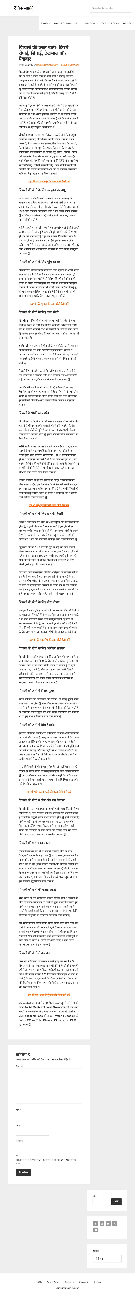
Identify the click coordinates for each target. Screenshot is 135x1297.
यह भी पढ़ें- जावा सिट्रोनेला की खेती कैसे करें (49, 995)
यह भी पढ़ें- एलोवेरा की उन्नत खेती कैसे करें (49, 505)
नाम (18, 1110)
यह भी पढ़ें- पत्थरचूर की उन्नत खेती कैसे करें (49, 181)
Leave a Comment (70, 65)
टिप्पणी (19, 1066)
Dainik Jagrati (24, 8)
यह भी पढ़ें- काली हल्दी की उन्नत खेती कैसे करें (49, 792)
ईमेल (18, 1125)
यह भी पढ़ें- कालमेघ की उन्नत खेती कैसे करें (49, 639)
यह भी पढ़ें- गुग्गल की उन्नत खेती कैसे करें (49, 303)
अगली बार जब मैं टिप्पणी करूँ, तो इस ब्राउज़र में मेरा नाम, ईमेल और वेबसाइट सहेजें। (46, 1161)
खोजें (94, 1196)
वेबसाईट (19, 1141)
